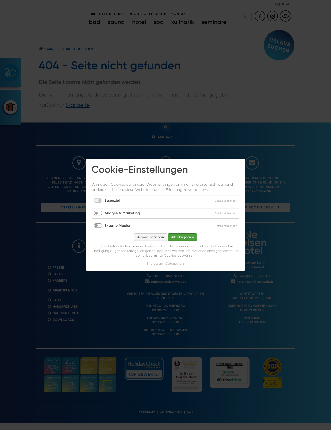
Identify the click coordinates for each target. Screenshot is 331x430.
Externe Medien (117, 226)
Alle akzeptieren (182, 237)
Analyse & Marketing (122, 213)
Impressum (155, 263)
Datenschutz (175, 263)
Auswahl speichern (150, 237)
